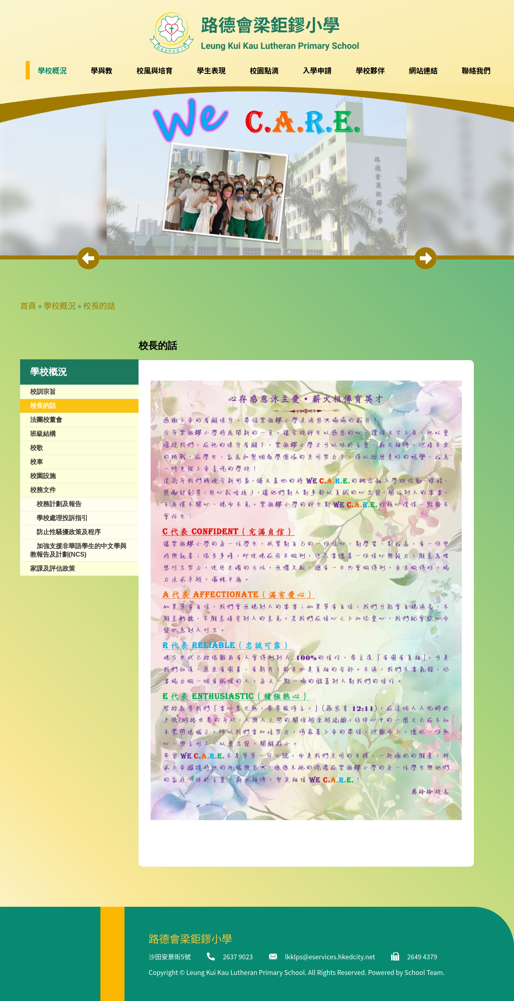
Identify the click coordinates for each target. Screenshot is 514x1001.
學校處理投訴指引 (62, 518)
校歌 (36, 447)
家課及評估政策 (52, 568)
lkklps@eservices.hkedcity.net (330, 956)
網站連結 (423, 70)
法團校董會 (46, 419)
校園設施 (43, 475)
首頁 (28, 305)
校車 (36, 461)
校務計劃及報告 (59, 503)
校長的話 (99, 305)
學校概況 (60, 305)
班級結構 (43, 433)
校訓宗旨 (43, 391)
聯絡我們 (476, 70)
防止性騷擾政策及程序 (69, 532)
